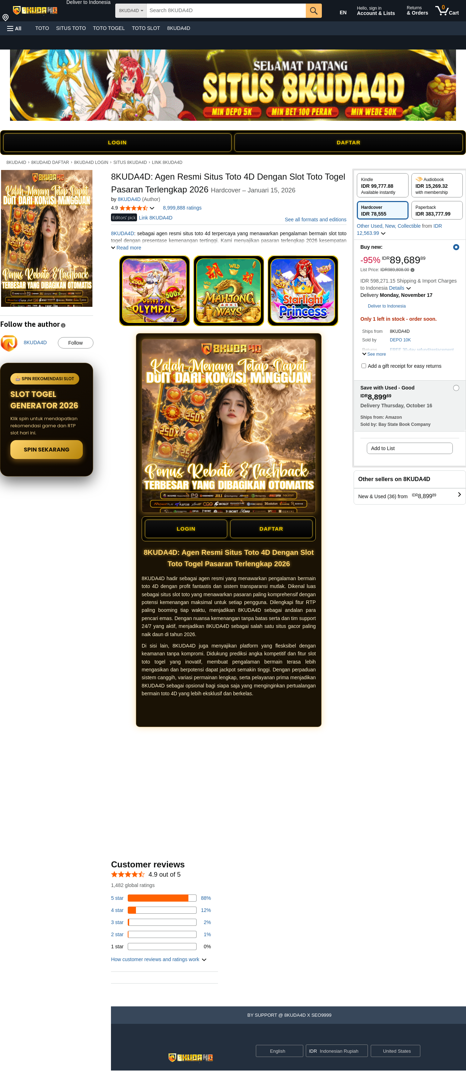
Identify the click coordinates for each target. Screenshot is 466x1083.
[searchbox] (226, 10)
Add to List (383, 448)
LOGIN (117, 142)
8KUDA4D (179, 28)
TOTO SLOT (146, 28)
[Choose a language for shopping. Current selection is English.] (275, 1050)
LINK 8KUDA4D (167, 162)
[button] (88, 2)
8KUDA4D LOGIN (91, 162)
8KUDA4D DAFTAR (50, 162)
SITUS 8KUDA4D (130, 162)
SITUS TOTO (71, 28)
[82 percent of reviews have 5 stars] (161, 898)
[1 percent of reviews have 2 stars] (161, 934)
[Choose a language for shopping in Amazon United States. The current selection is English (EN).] (338, 11)
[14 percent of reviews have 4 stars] (161, 910)
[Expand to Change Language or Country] (297, 1051)
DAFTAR (349, 142)
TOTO (42, 28)
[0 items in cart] (447, 11)
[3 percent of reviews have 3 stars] (161, 922)
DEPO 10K (400, 339)
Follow (75, 343)
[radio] (382, 185)
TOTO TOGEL (109, 28)
